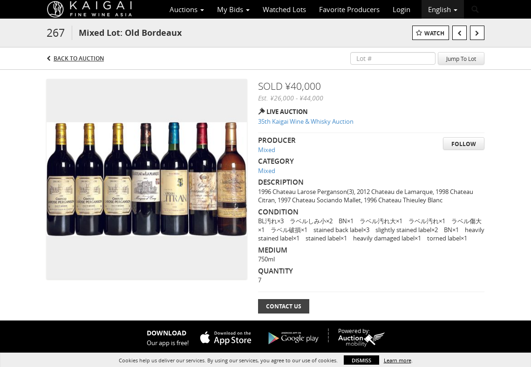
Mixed (266, 150)
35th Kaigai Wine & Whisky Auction (306, 121)
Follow (463, 144)
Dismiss (361, 360)
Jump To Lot (461, 58)
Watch (434, 33)
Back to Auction (79, 58)
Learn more (397, 360)
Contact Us (283, 306)
